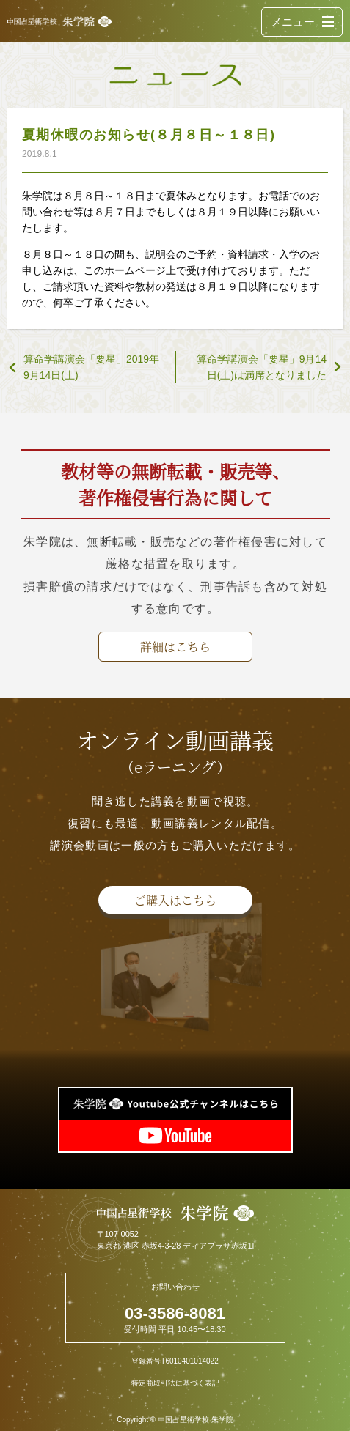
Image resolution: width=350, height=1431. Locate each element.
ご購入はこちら (175, 900)
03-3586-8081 (175, 1313)
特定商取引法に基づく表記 (175, 1383)
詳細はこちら (175, 646)
